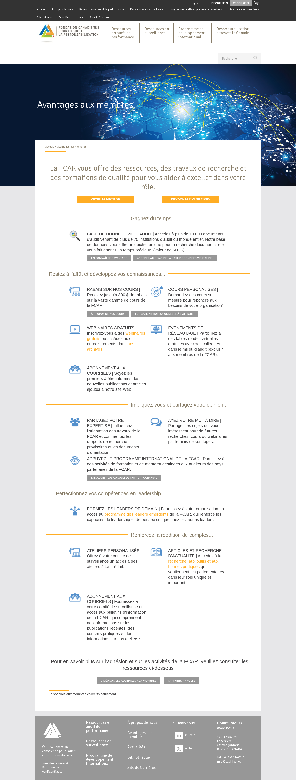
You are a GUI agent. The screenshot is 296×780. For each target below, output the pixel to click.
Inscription (219, 3)
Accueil (41, 9)
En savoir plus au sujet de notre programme (124, 477)
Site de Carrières (100, 17)
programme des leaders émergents (137, 514)
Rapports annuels (181, 680)
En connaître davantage (109, 258)
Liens (80, 17)
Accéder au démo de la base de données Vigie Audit (175, 258)
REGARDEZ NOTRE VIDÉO (190, 198)
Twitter (184, 748)
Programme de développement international (196, 9)
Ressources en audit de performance (101, 9)
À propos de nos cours (108, 314)
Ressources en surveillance (146, 9)
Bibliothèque (44, 17)
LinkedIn (185, 735)
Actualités (65, 17)
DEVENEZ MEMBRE (105, 198)
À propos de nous (62, 9)
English (195, 3)
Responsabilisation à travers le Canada (232, 31)
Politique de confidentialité (52, 769)
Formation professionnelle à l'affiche (164, 314)
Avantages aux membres (244, 9)
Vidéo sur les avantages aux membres (128, 680)
